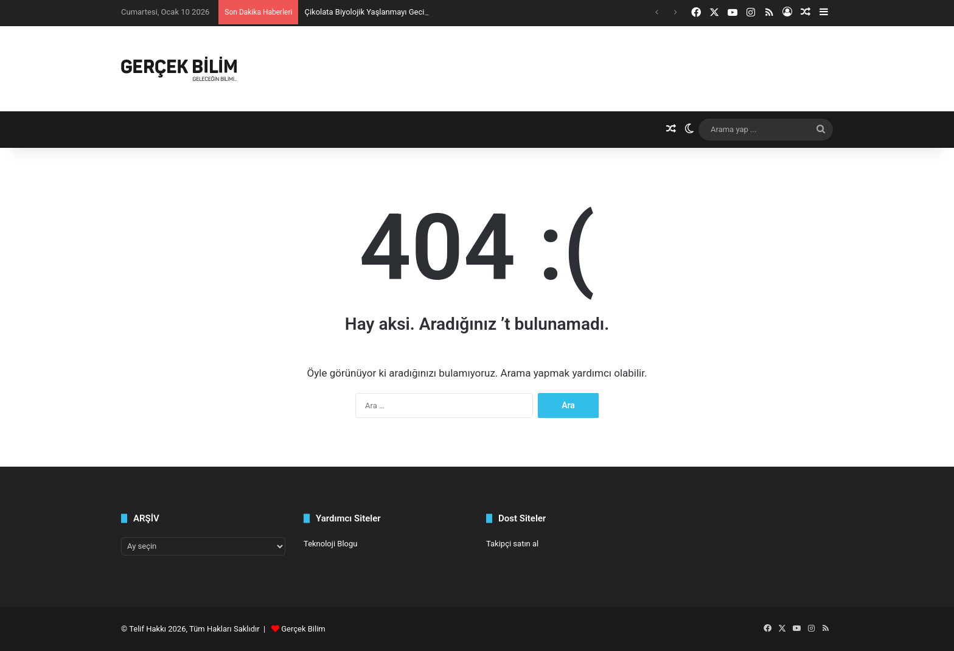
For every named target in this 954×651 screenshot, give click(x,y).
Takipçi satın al (512, 543)
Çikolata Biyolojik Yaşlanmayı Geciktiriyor (376, 11)
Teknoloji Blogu (330, 543)
